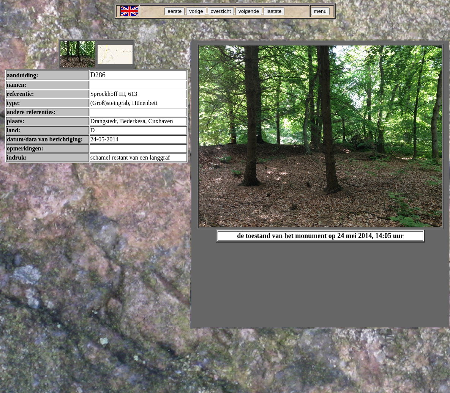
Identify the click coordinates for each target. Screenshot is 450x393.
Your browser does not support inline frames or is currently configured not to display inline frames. (320, 184)
